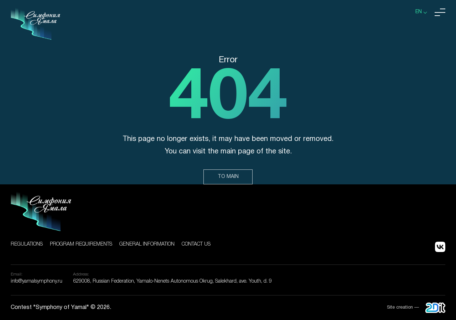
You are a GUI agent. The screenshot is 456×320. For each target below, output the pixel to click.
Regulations (27, 244)
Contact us (196, 244)
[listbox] (421, 12)
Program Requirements (81, 244)
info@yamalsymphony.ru (36, 281)
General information (147, 244)
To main (228, 176)
